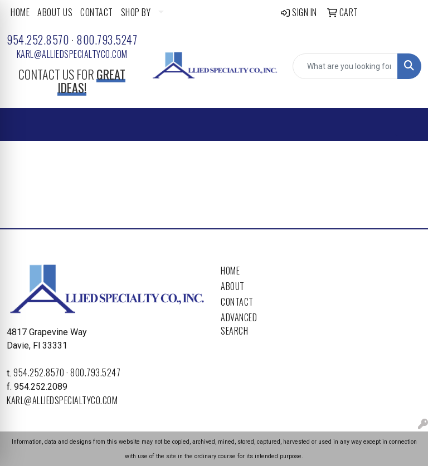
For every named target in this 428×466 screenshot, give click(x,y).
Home (230, 270)
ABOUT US (54, 12)
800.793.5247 (106, 39)
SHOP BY (136, 12)
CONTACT (96, 12)
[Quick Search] (345, 66)
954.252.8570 (38, 39)
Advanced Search (239, 324)
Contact (237, 301)
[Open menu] (406, 125)
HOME (20, 12)
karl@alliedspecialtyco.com (72, 54)
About (233, 286)
